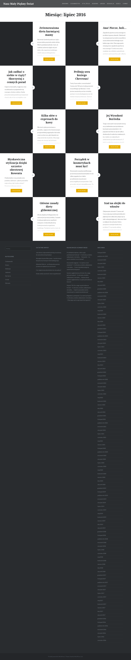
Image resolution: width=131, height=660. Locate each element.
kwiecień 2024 (101, 314)
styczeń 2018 (101, 571)
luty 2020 (100, 481)
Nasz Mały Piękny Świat (18, 3)
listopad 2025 (101, 252)
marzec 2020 (101, 477)
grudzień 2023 (101, 328)
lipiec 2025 (100, 267)
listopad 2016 (101, 622)
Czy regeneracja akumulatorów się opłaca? (48, 270)
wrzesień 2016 (101, 629)
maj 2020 (100, 470)
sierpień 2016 (101, 633)
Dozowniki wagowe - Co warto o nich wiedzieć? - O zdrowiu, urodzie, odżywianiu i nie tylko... (79, 265)
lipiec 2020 (100, 463)
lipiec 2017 (100, 593)
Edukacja (110, 3)
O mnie (125, 3)
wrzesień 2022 (101, 383)
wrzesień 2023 (101, 339)
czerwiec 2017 (101, 597)
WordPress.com (78, 656)
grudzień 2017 (101, 575)
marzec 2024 (101, 318)
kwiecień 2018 (101, 560)
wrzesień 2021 (101, 426)
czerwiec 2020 (101, 466)
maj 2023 (100, 354)
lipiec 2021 (100, 434)
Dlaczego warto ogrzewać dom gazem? (79, 300)
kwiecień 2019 (101, 517)
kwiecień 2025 (101, 274)
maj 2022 (100, 397)
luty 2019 (100, 524)
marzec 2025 (101, 278)
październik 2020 (102, 452)
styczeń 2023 (101, 368)
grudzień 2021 (101, 415)
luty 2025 (100, 281)
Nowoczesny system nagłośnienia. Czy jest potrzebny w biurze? (79, 280)
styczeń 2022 (101, 412)
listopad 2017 (101, 578)
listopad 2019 (101, 492)
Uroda (102, 3)
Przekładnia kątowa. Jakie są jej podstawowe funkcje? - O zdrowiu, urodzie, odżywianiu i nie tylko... (79, 255)
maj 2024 (100, 310)
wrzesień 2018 (101, 542)
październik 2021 (102, 423)
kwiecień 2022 (101, 401)
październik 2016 (102, 626)
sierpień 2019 (101, 502)
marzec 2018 (101, 564)
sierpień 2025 (101, 263)
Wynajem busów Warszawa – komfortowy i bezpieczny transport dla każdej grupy (49, 259)
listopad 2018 (101, 535)
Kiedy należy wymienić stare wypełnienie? (48, 273)
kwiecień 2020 (101, 473)
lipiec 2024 (100, 303)
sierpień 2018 (101, 546)
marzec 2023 (101, 361)
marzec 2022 (101, 405)
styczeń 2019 (101, 528)
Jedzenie (95, 3)
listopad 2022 (101, 376)
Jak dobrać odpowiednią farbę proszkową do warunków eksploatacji (48, 253)
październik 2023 (102, 336)
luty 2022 (100, 408)
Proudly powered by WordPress (56, 656)
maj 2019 (100, 513)
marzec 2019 (101, 521)
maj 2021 (100, 441)
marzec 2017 (101, 607)
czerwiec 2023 (101, 350)
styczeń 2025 (101, 285)
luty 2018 (100, 568)
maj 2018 (100, 557)
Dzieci (118, 3)
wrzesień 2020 (101, 455)
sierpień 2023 (101, 343)
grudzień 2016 (101, 618)
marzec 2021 (101, 444)
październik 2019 (102, 495)
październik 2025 (102, 256)
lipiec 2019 (100, 506)
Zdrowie (65, 3)
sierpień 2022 (101, 386)
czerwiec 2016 (101, 640)
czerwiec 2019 (101, 510)
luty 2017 (100, 611)
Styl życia (86, 3)
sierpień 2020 (101, 459)
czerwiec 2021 (101, 437)
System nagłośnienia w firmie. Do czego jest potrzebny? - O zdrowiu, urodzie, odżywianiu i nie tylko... (78, 275)
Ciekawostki (75, 3)
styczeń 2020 (101, 484)
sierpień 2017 (101, 589)
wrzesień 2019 (101, 499)
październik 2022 (102, 379)
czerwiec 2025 (101, 270)
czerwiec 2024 (101, 307)
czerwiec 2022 (101, 394)
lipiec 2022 (100, 390)
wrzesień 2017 (101, 586)
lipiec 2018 (100, 549)
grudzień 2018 (101, 531)
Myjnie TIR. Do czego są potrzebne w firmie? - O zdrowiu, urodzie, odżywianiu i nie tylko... (79, 288)
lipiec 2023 (100, 347)
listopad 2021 (101, 419)
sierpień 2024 (101, 299)
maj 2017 (100, 600)
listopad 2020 (101, 448)
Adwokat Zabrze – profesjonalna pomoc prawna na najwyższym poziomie (48, 265)
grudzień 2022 (101, 372)
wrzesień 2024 (101, 296)
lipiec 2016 (100, 636)
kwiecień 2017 (101, 604)
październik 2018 (102, 539)
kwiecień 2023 (101, 357)
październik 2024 (102, 292)
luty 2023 (100, 365)
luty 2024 (100, 321)
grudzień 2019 (101, 488)
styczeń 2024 (101, 325)
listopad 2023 (101, 332)
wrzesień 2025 (101, 260)
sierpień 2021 (101, 430)
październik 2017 (102, 582)
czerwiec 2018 (101, 553)
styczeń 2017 (101, 615)
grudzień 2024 (101, 289)
